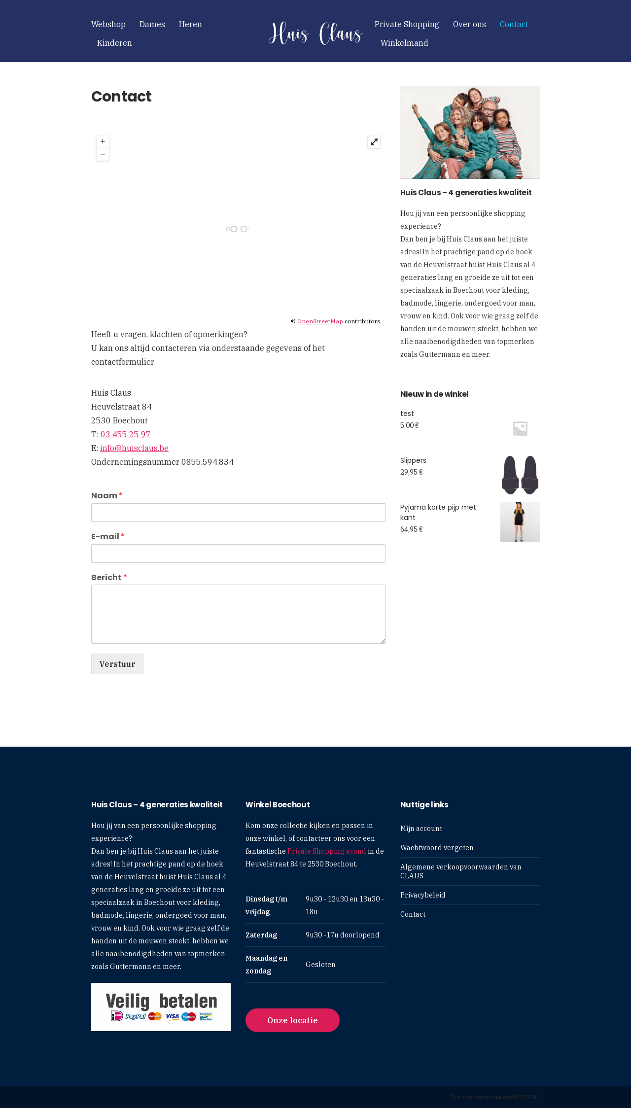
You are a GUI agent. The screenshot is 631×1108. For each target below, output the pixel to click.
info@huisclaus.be (134, 448)
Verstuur (117, 664)
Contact (514, 24)
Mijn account (421, 828)
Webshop (108, 24)
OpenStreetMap (320, 321)
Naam (107, 496)
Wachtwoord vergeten (437, 847)
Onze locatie (292, 1020)
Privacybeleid (423, 895)
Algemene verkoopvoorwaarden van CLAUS (461, 871)
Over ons (469, 24)
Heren (190, 24)
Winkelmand (404, 43)
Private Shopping (407, 24)
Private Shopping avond (326, 851)
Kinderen (114, 43)
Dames (152, 24)
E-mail (108, 537)
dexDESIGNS (521, 1097)
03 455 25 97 (126, 434)
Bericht (109, 578)
